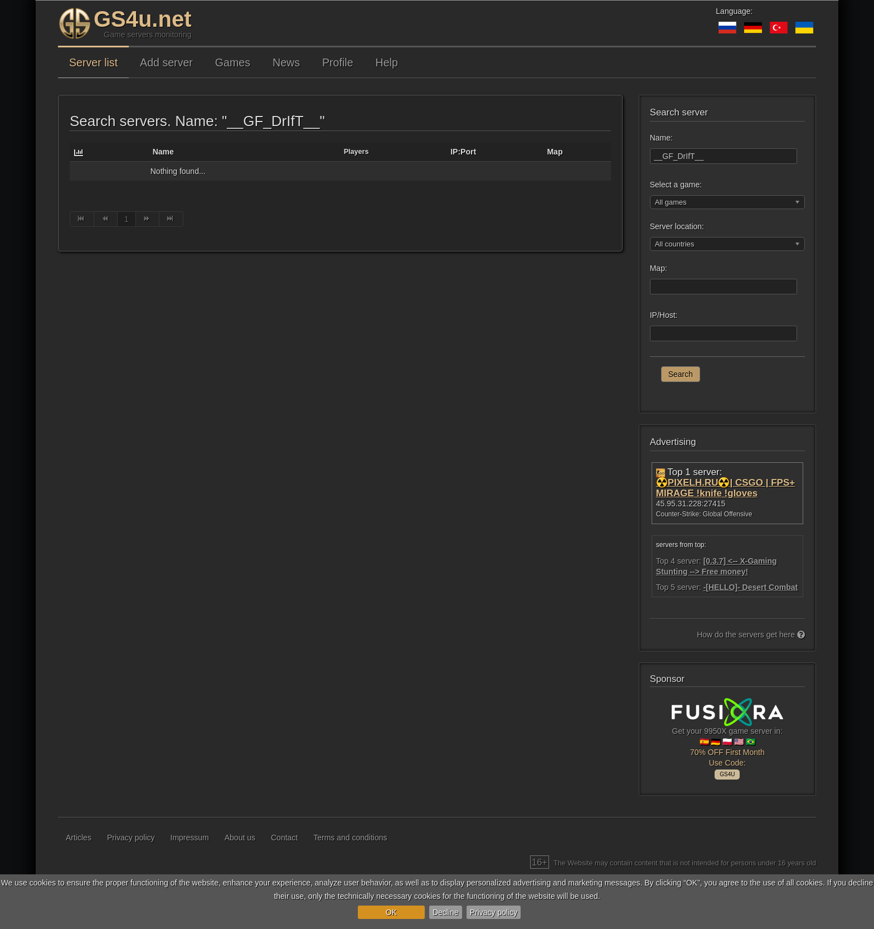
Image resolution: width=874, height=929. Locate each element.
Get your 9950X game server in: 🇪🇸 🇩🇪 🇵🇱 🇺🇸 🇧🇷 (727, 737)
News (286, 62)
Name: (661, 137)
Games (232, 62)
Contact (284, 837)
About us (240, 837)
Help (387, 62)
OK (391, 912)
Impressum (190, 837)
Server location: (677, 226)
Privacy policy (494, 912)
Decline (446, 912)
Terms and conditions (350, 837)
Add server (166, 62)
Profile (337, 62)
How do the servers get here (751, 634)
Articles (78, 837)
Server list (93, 62)
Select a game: (676, 184)
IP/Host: (664, 315)
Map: (658, 268)
